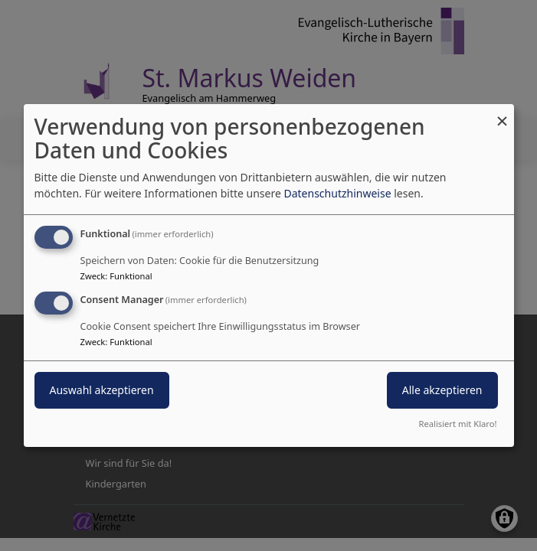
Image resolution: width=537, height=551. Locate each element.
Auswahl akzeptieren (102, 390)
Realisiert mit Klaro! (458, 423)
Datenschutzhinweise (337, 193)
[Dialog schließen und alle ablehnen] (502, 113)
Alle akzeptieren (442, 390)
